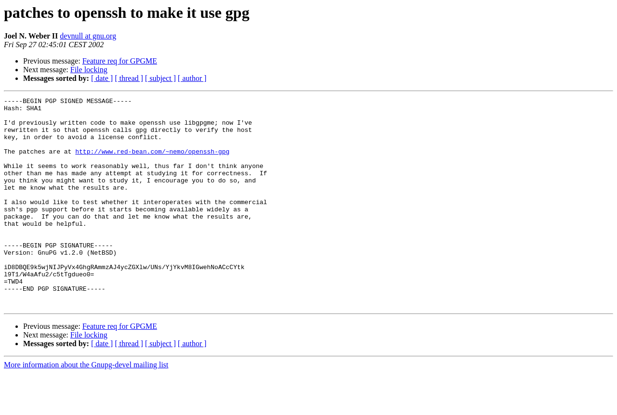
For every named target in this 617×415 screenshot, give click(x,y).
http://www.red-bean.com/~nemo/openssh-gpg (152, 162)
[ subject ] (160, 78)
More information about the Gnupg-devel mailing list (86, 406)
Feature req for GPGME (119, 61)
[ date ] (102, 78)
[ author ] (192, 78)
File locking (88, 69)
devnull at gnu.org (88, 36)
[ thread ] (129, 78)
